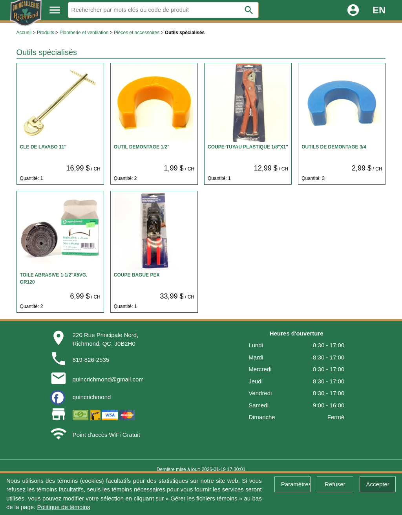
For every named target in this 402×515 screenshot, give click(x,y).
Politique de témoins (63, 507)
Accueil (24, 32)
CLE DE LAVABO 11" (43, 147)
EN (379, 10)
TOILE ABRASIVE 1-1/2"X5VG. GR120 (54, 278)
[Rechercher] (163, 10)
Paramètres (296, 484)
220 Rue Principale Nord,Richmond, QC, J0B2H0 (106, 339)
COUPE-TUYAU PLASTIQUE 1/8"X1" (248, 147)
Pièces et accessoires (136, 32)
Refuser (335, 484)
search (248, 10)
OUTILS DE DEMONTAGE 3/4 (334, 147)
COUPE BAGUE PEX (137, 275)
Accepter (377, 484)
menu (55, 10)
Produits (45, 32)
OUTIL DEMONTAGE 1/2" (142, 147)
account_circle (353, 10)
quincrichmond (92, 397)
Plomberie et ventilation (84, 32)
